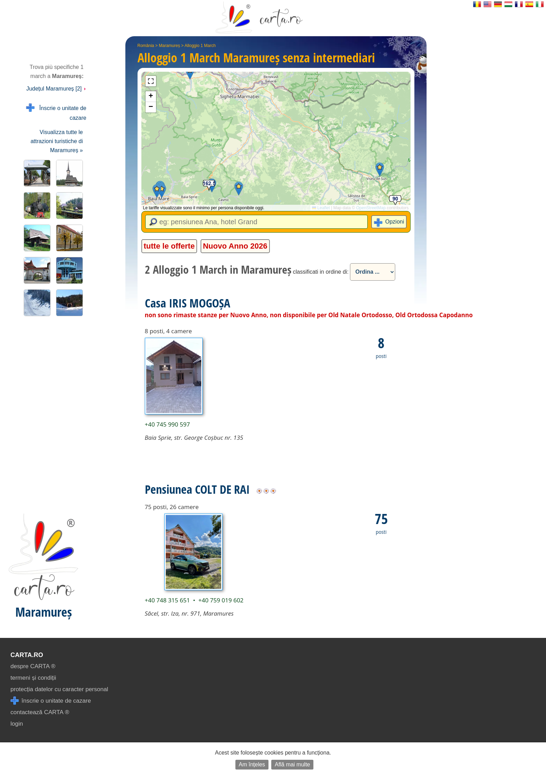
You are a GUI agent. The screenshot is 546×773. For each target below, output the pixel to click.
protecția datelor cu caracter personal (59, 689)
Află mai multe (292, 764)
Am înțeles (252, 764)
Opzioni (394, 222)
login (16, 723)
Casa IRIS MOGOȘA (187, 303)
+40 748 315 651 (167, 600)
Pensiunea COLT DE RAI (197, 489)
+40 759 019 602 (220, 600)
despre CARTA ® (32, 666)
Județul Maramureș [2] (56, 89)
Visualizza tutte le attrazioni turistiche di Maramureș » (57, 141)
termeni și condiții (33, 677)
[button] (190, 72)
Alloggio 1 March (200, 45)
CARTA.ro (26, 654)
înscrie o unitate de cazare (50, 700)
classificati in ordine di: (321, 272)
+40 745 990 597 (167, 424)
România (146, 45)
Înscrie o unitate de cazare (56, 112)
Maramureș (169, 45)
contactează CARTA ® (39, 712)
